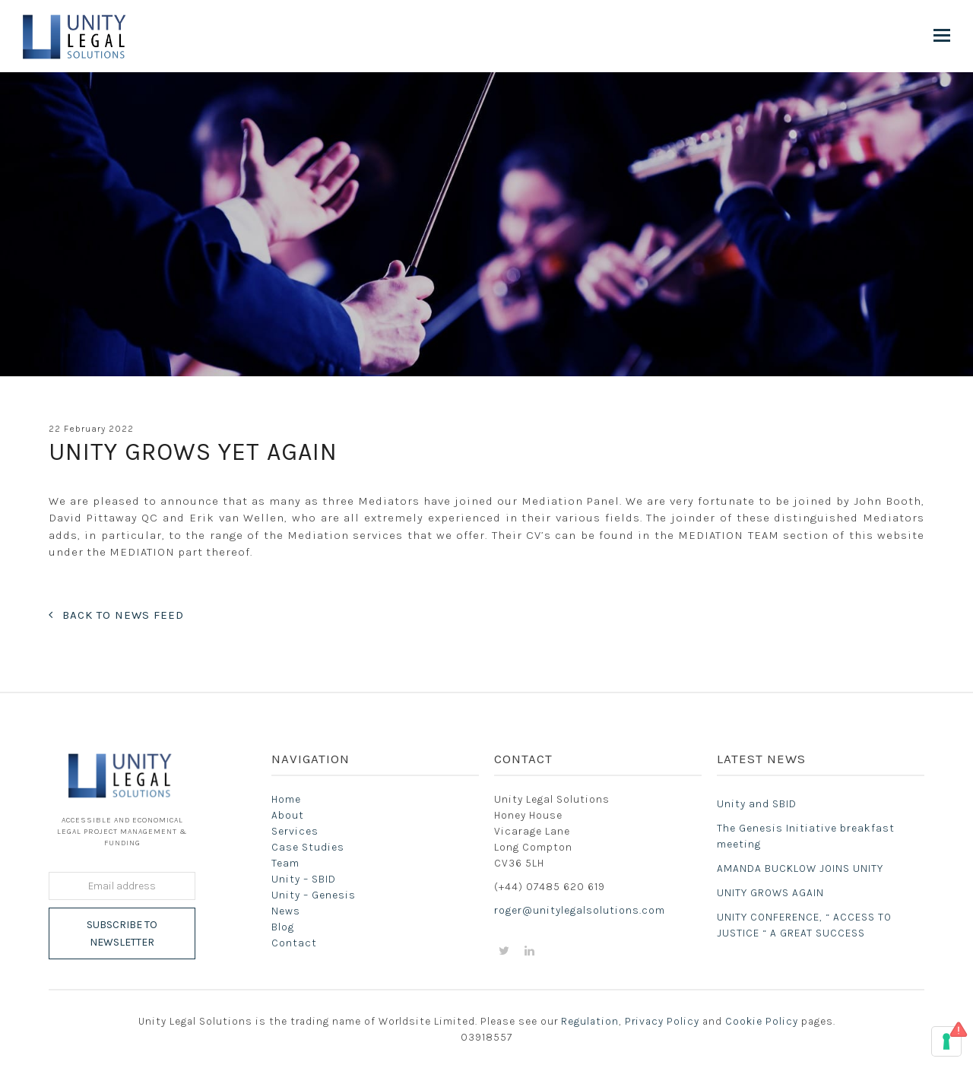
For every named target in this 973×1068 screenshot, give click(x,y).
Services (295, 831)
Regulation (590, 1021)
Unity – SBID (303, 879)
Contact (294, 942)
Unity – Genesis (313, 895)
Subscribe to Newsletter (122, 933)
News (285, 911)
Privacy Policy (662, 1021)
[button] (941, 35)
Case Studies (307, 847)
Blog (282, 927)
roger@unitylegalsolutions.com (579, 910)
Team (285, 863)
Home (286, 799)
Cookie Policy (761, 1021)
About (287, 815)
